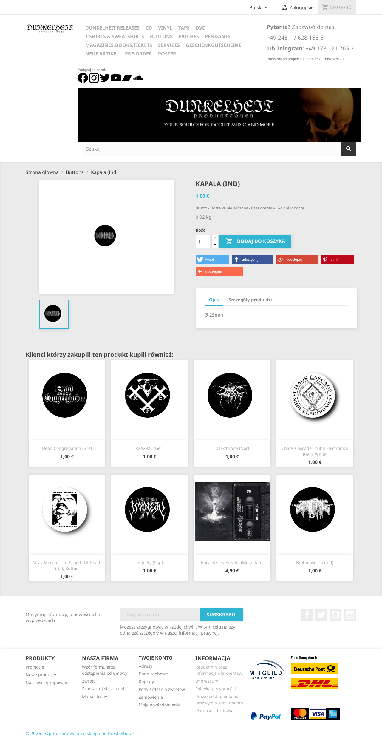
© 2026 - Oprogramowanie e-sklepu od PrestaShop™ (80, 733)
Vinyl (165, 27)
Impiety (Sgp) (149, 562)
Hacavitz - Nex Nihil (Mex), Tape (232, 562)
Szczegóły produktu (250, 299)
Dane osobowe (153, 674)
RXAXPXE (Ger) (149, 448)
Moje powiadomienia (159, 705)
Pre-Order (138, 53)
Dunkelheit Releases (112, 27)
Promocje (35, 667)
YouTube (335, 615)
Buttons (161, 36)
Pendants (218, 36)
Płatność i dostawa (213, 710)
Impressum (206, 681)
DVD (201, 27)
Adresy (145, 666)
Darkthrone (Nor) (232, 448)
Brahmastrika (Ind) (314, 562)
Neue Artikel (102, 53)
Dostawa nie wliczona (229, 208)
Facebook (307, 615)
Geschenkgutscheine (213, 45)
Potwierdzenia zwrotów (162, 689)
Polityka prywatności (215, 688)
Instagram (350, 615)
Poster (167, 53)
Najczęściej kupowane (48, 682)
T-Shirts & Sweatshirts (114, 36)
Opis (214, 299)
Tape (184, 27)
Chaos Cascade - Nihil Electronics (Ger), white (315, 451)
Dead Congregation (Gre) (67, 448)
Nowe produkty (41, 674)
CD (149, 27)
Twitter (321, 615)
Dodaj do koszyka (255, 241)
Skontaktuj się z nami (103, 688)
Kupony (146, 681)
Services (169, 45)
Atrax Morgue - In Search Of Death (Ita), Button (67, 565)
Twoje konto (156, 657)
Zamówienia (151, 697)
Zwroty (88, 681)
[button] (212, 259)
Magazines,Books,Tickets (118, 45)
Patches (189, 36)
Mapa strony (94, 696)
